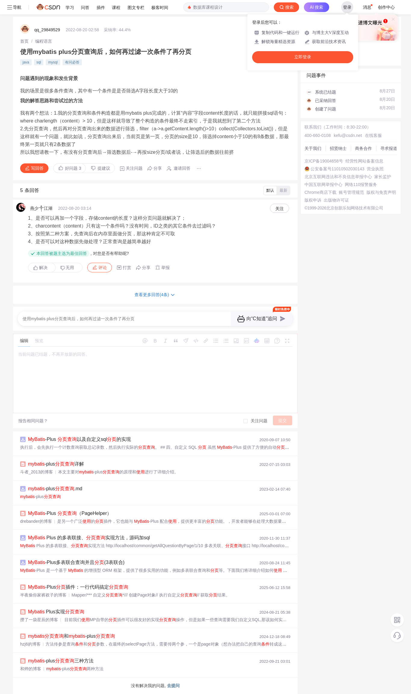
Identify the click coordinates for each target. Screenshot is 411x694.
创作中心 (386, 7)
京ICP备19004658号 (323, 161)
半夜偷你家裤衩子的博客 (43, 595)
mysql (52, 62)
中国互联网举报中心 (323, 184)
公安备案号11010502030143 (337, 168)
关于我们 (312, 148)
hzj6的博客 (30, 644)
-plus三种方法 (61, 660)
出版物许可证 (336, 200)
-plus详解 (56, 463)
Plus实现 (56, 611)
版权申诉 (312, 200)
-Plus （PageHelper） (70, 513)
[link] (24, 41)
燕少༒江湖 (41, 208)
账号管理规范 (351, 192)
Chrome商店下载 (320, 192)
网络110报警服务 (361, 184)
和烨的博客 (30, 668)
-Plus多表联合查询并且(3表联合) (76, 562)
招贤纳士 (338, 148)
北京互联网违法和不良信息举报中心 (338, 176)
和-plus (71, 636)
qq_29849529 (47, 29)
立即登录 (302, 57)
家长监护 (382, 176)
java (26, 62)
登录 (347, 7)
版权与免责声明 (381, 192)
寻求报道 (388, 148)
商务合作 (363, 148)
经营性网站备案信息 (364, 161)
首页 (24, 41)
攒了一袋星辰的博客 (39, 619)
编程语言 (43, 41)
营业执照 (375, 168)
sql (38, 62)
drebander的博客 (36, 521)
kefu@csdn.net (348, 135)
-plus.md (55, 488)
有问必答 (72, 62)
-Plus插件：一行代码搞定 (78, 587)
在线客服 (373, 135)
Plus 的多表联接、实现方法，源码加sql (89, 537)
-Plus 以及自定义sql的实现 (79, 439)
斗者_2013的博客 (36, 471)
